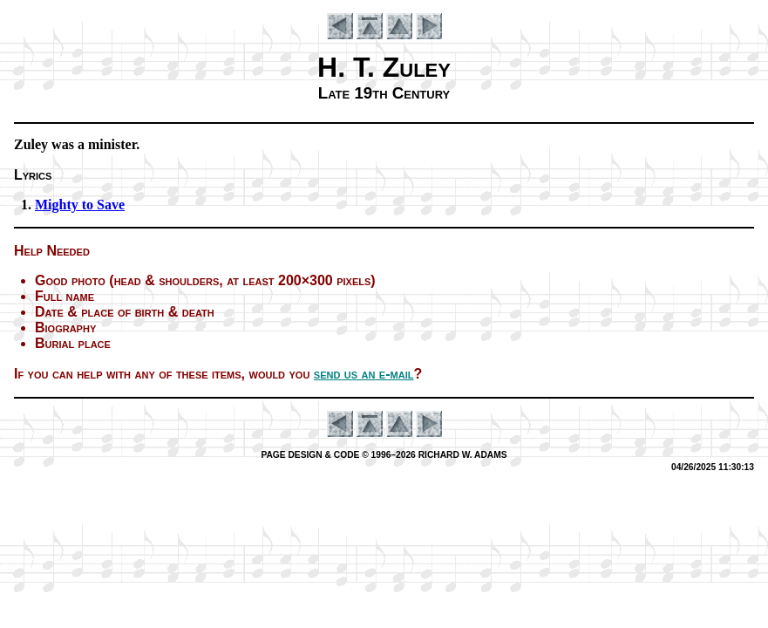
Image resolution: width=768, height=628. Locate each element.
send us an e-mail (364, 373)
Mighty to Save (80, 204)
